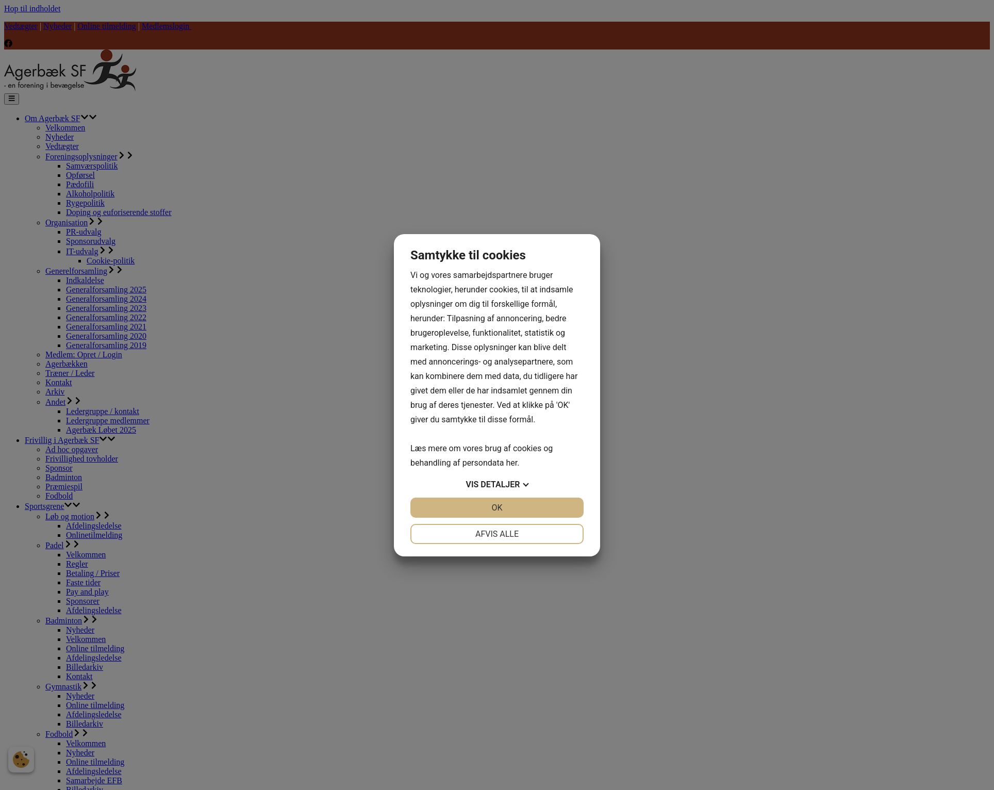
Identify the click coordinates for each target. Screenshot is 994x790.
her (511, 463)
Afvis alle (497, 534)
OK (496, 508)
